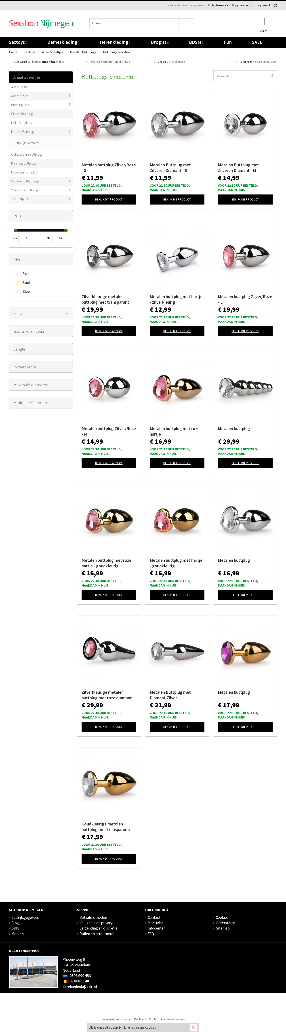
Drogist (159, 42)
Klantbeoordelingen (173, 1019)
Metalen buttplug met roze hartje (175, 431)
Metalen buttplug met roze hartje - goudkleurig (106, 563)
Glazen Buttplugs (22, 114)
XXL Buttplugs (20, 199)
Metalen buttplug (234, 428)
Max (49, 238)
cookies (150, 1027)
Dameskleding (63, 42)
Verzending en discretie (99, 928)
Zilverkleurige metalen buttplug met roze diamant (107, 694)
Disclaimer (140, 1019)
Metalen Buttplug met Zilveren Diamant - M (238, 167)
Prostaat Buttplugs (23, 163)
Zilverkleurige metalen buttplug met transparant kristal (105, 299)
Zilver (26, 291)
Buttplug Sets (20, 105)
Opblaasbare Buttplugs (26, 154)
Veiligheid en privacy (96, 922)
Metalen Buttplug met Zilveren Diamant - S (170, 167)
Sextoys (18, 42)
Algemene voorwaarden (117, 1019)
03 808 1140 (76, 981)
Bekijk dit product (108, 199)
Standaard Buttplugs (25, 181)
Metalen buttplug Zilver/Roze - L (245, 299)
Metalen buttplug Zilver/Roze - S (109, 167)
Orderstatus (226, 922)
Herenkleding (115, 42)
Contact (154, 917)
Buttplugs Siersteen (26, 143)
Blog (15, 922)
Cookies (222, 917)
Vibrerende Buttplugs (25, 190)
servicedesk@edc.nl (80, 986)
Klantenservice (218, 5)
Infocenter (156, 928)
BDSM (196, 42)
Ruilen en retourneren (97, 933)
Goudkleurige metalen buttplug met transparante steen (106, 826)
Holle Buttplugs (21, 123)
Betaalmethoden (93, 917)
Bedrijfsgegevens (25, 917)
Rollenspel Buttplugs (25, 172)
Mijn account (241, 5)
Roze (25, 274)
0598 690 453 (77, 975)
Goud (26, 282)
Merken (17, 933)
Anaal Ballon (20, 87)
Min (15, 238)
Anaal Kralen (19, 96)
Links (15, 928)
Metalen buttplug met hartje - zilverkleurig (176, 299)
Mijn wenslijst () (266, 5)
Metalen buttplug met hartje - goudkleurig (176, 563)
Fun (228, 42)
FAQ (151, 933)
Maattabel (156, 922)
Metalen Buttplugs (23, 132)
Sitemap (223, 928)
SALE (257, 42)
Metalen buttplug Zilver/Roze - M (109, 431)
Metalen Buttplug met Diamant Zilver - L (170, 694)
